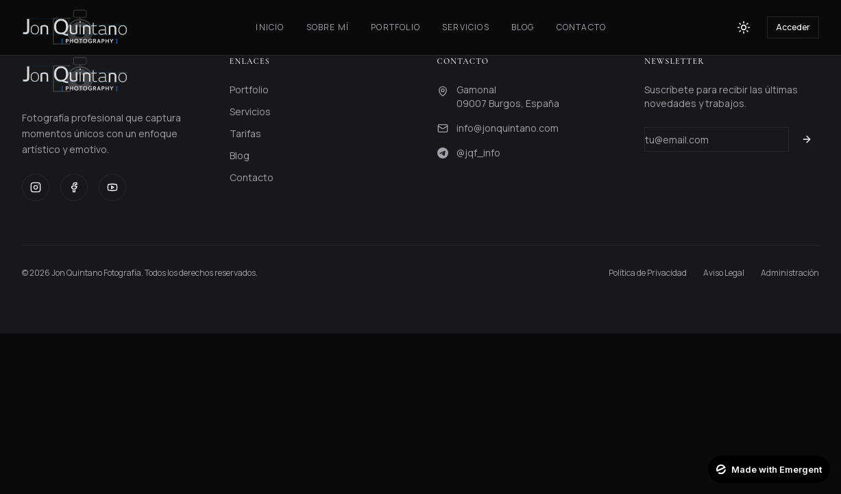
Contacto (582, 27)
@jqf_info (478, 152)
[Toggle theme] (743, 27)
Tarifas (245, 133)
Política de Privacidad (648, 273)
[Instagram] (35, 187)
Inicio (270, 27)
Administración (790, 273)
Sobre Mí (328, 27)
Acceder (793, 27)
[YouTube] (112, 187)
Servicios (465, 27)
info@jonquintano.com (507, 127)
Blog (523, 27)
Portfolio (395, 27)
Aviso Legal (723, 273)
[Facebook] (74, 187)
